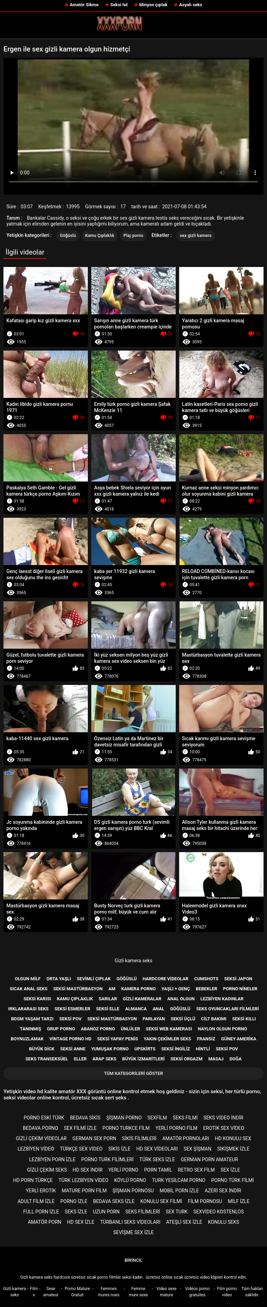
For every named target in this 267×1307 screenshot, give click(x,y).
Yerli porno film (176, 1128)
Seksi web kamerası (169, 1028)
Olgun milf (28, 978)
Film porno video (227, 1291)
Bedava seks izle (114, 1201)
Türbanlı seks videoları (130, 1222)
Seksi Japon (238, 978)
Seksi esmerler (72, 1008)
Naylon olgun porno (222, 1028)
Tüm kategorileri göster (133, 1073)
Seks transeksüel (47, 1058)
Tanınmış (30, 1028)
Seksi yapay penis (117, 1038)
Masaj (215, 1058)
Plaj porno (133, 235)
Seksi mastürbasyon (78, 988)
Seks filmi (185, 1117)
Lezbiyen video (36, 1149)
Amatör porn (44, 1222)
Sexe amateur (51, 1291)
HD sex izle (80, 1222)
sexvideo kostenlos (218, 1211)
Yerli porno (123, 1170)
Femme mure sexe (138, 1291)
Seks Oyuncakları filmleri (227, 1008)
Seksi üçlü (183, 1018)
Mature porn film (84, 1190)
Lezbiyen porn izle (52, 1159)
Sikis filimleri (139, 1138)
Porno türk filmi (232, 1180)
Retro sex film (196, 1170)
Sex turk (176, 1211)
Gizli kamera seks (133, 960)
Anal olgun (180, 998)
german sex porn (94, 1138)
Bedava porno (40, 1128)
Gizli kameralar (142, 998)
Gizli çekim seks (47, 1170)
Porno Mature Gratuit (77, 1291)
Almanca (136, 1008)
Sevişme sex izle (133, 1232)
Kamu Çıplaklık (99, 235)
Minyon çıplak (153, 4)
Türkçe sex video (81, 1149)
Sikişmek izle (233, 1149)
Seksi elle (107, 1008)
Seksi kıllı (244, 1018)
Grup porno (61, 1028)
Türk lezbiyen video (83, 1180)
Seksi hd (119, 4)
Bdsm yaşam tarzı (32, 1018)
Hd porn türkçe (33, 1180)
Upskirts (145, 1048)
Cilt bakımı (213, 1018)
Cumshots (206, 978)
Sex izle (230, 1170)
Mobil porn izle (179, 1190)
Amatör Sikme (84, 4)
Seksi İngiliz (175, 1048)
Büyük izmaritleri (143, 1058)
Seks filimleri (143, 1211)
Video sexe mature (166, 1291)
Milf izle (238, 1201)
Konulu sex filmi (161, 1201)
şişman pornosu (133, 1190)
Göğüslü (68, 235)
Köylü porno (130, 1180)
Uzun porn (106, 1211)
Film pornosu (205, 1201)
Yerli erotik (41, 1190)
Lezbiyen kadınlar (221, 998)
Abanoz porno (98, 1028)
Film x (34, 1291)
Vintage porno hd (70, 1038)
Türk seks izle (157, 1159)
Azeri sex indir (223, 1190)
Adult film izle (36, 1201)
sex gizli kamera (196, 235)
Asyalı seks (190, 4)
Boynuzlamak (27, 1038)
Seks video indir (223, 1117)
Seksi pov (70, 1018)
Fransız (206, 1038)
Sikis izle (119, 1149)
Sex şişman (197, 1149)
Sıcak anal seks (28, 988)
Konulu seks (223, 1222)
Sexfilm (157, 1117)
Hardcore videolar (165, 978)
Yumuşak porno (110, 1048)
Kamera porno (138, 988)
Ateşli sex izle (184, 1222)
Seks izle (76, 1211)
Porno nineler (240, 988)
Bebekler (206, 988)
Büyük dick (41, 1048)
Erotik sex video (223, 1128)
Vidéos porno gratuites (197, 1291)
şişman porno (123, 1117)
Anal (158, 1008)
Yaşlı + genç (176, 988)
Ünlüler (130, 1028)
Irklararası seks (28, 1008)
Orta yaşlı (58, 978)
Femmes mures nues (108, 1291)
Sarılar (108, 998)
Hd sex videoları (157, 1149)
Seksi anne (72, 1048)
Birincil (133, 1260)
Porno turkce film (125, 1128)
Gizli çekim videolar (41, 1138)
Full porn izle (41, 1211)
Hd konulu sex (233, 1138)
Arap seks (104, 1058)
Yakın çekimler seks (167, 1038)
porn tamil (158, 1170)
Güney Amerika (238, 1038)
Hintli (203, 1048)
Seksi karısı (37, 998)
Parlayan (153, 1018)
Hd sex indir (88, 1170)
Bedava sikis (85, 1117)
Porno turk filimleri (107, 1159)
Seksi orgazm (187, 1058)
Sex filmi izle (80, 1128)
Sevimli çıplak (94, 978)
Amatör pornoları (185, 1138)
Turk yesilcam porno (178, 1180)
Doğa (235, 1058)
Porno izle (74, 1201)
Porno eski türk (44, 1117)
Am (112, 988)
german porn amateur (209, 1159)
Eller (80, 1058)
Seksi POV (227, 1048)
